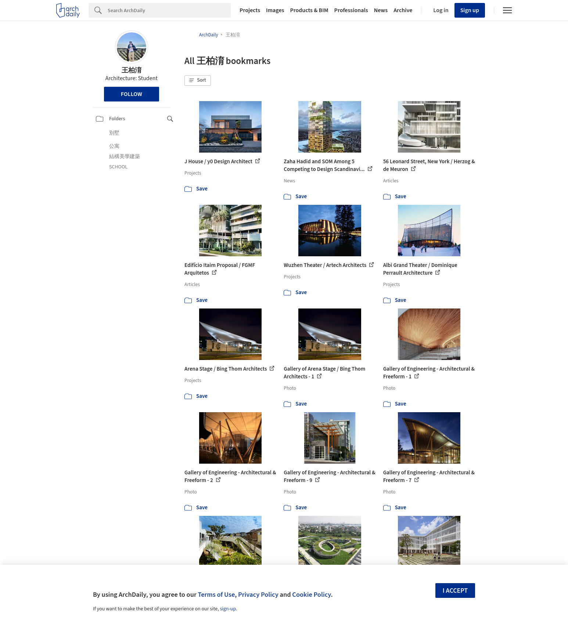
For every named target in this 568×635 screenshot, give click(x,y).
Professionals (351, 10)
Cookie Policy (311, 594)
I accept (455, 590)
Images (275, 10)
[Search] (169, 10)
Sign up (469, 10)
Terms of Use (216, 594)
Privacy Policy (258, 594)
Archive (402, 10)
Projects (250, 10)
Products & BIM (309, 10)
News (381, 10)
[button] (197, 80)
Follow (131, 94)
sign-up (228, 609)
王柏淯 (131, 70)
